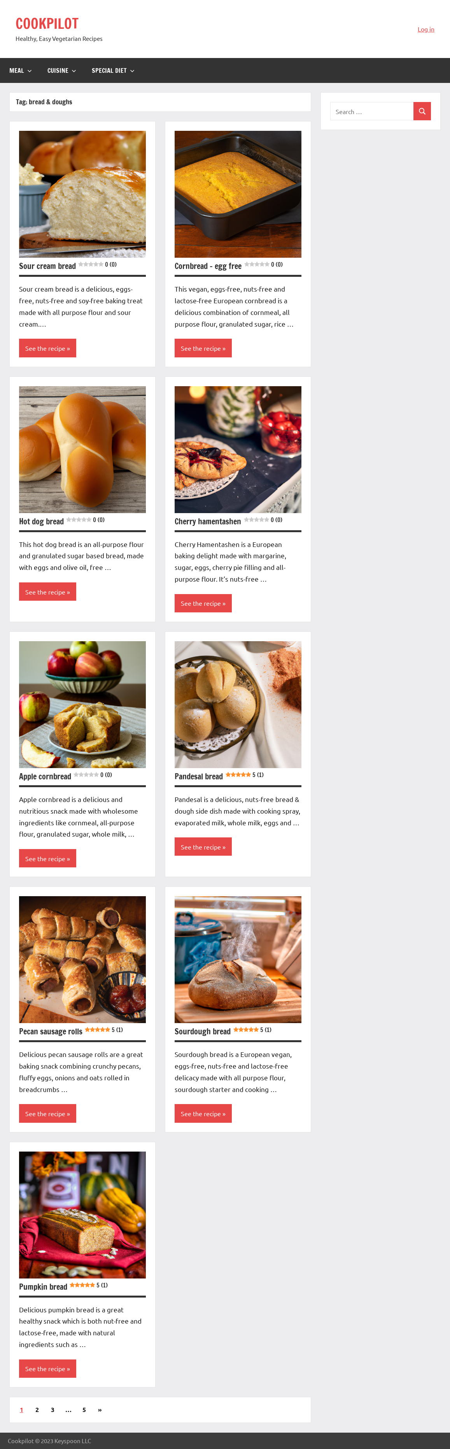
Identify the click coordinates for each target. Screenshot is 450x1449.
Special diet (113, 70)
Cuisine (61, 70)
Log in (426, 29)
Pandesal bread (219, 776)
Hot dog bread (62, 521)
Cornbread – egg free (228, 266)
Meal (20, 70)
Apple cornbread (65, 776)
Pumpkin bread (63, 1286)
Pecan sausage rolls (71, 1031)
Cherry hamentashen (228, 521)
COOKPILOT (47, 23)
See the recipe (45, 348)
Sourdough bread (223, 1031)
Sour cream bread (68, 266)
